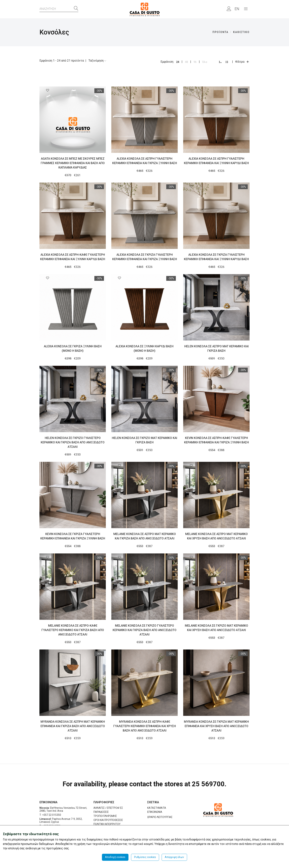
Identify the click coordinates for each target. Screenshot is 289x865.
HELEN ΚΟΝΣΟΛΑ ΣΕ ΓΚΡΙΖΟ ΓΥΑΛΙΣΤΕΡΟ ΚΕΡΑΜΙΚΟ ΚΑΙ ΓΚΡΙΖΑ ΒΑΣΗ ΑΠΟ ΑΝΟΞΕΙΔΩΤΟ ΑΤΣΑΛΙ (73, 442)
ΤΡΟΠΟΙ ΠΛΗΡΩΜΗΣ (105, 815)
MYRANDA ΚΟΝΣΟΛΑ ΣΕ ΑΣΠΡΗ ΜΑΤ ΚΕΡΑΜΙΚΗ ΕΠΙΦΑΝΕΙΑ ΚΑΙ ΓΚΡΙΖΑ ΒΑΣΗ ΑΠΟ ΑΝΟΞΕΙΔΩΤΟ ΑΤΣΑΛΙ (73, 726)
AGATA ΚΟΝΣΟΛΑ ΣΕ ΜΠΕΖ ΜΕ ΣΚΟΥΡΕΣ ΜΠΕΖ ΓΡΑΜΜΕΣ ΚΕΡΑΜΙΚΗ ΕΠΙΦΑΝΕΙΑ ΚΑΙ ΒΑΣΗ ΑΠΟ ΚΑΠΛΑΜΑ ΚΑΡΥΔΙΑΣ (73, 163)
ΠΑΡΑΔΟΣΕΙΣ (101, 811)
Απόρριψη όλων (174, 857)
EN (237, 9)
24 (177, 61)
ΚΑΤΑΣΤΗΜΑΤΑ (156, 807)
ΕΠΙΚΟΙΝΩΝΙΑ (154, 811)
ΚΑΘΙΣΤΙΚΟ (241, 32)
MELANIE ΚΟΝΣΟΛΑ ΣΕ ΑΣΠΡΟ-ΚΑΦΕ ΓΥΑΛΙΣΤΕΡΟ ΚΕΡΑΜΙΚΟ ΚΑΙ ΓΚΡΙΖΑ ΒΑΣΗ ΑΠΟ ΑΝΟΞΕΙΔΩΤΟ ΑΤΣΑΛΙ (72, 630)
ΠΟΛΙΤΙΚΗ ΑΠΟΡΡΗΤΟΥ (107, 824)
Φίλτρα (242, 61)
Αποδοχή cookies (115, 857)
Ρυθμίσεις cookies (145, 857)
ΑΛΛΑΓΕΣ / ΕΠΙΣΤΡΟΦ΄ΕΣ (108, 807)
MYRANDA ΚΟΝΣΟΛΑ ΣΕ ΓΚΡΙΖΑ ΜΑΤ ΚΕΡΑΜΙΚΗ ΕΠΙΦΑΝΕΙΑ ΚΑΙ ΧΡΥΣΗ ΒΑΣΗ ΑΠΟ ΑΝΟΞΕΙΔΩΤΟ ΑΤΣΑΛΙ (216, 726)
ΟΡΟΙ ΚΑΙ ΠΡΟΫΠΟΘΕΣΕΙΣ (108, 820)
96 (195, 61)
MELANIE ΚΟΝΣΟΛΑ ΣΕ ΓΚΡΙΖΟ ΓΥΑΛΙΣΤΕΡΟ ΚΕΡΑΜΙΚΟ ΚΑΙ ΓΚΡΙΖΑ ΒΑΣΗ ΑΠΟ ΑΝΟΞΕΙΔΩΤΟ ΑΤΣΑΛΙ (144, 630)
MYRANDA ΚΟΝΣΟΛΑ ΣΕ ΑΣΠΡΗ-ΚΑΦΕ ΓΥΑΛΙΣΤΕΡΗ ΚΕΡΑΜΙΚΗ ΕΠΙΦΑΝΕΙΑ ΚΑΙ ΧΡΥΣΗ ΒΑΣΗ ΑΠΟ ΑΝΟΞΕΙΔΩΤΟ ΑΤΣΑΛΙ (144, 726)
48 (186, 61)
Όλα (204, 61)
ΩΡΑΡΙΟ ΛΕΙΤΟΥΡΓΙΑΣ (160, 817)
